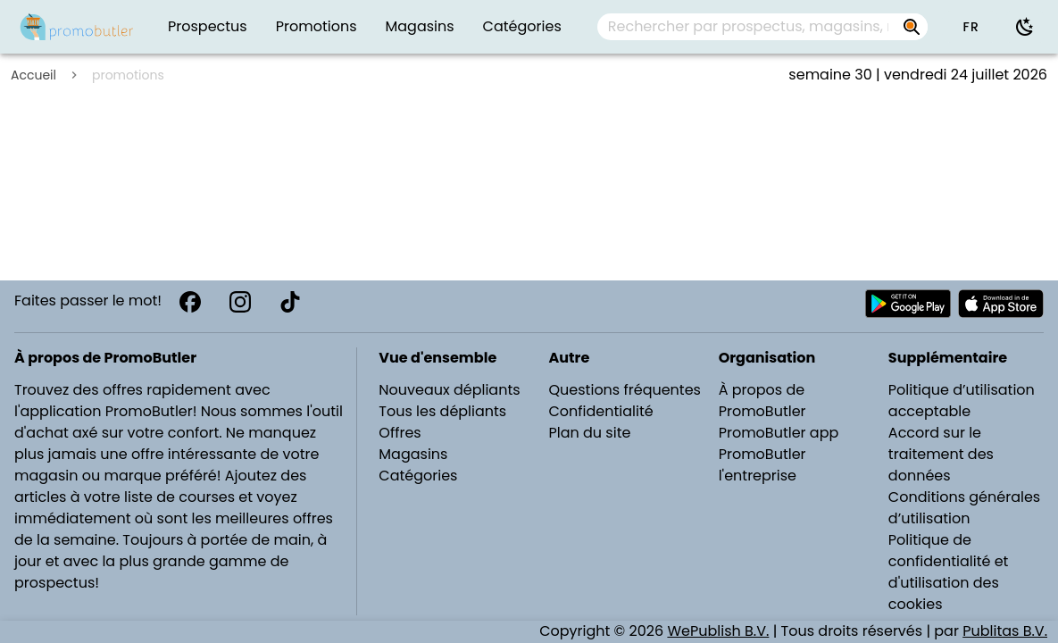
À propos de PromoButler (762, 401)
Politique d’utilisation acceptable (961, 401)
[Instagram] (240, 302)
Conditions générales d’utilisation (964, 508)
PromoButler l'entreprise (762, 465)
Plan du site (590, 432)
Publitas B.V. (1004, 631)
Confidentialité (601, 411)
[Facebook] (190, 302)
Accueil (33, 75)
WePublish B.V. (718, 631)
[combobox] (762, 26)
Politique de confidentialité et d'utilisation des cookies (948, 572)
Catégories (418, 475)
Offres (400, 432)
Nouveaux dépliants (449, 390)
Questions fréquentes (625, 390)
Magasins (413, 454)
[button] (970, 27)
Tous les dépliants (442, 411)
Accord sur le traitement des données (941, 454)
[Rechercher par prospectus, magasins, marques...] (912, 26)
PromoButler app (779, 432)
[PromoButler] (76, 27)
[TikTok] (290, 302)
